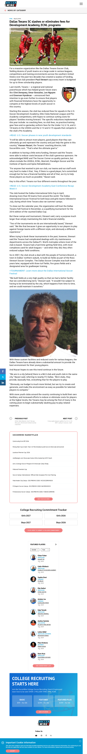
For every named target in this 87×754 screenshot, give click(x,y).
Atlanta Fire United (44, 624)
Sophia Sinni (42, 577)
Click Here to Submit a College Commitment (43, 530)
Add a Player (43, 712)
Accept (12, 751)
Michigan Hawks (43, 635)
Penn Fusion (42, 646)
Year (43, 550)
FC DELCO (40, 581)
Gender (34, 550)
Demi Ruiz (41, 654)
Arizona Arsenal (43, 614)
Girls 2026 (61, 515)
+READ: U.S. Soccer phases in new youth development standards (40, 135)
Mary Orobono (43, 643)
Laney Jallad (42, 632)
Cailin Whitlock (43, 566)
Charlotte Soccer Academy (47, 570)
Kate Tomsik (42, 610)
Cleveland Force (43, 603)
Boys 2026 (61, 522)
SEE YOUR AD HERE (43, 499)
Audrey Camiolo (43, 621)
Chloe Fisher (42, 555)
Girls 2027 (26, 515)
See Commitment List (43, 666)
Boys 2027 (26, 522)
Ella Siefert (42, 588)
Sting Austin (42, 592)
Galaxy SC (41, 559)
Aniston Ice (42, 599)
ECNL (11, 18)
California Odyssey (44, 657)
